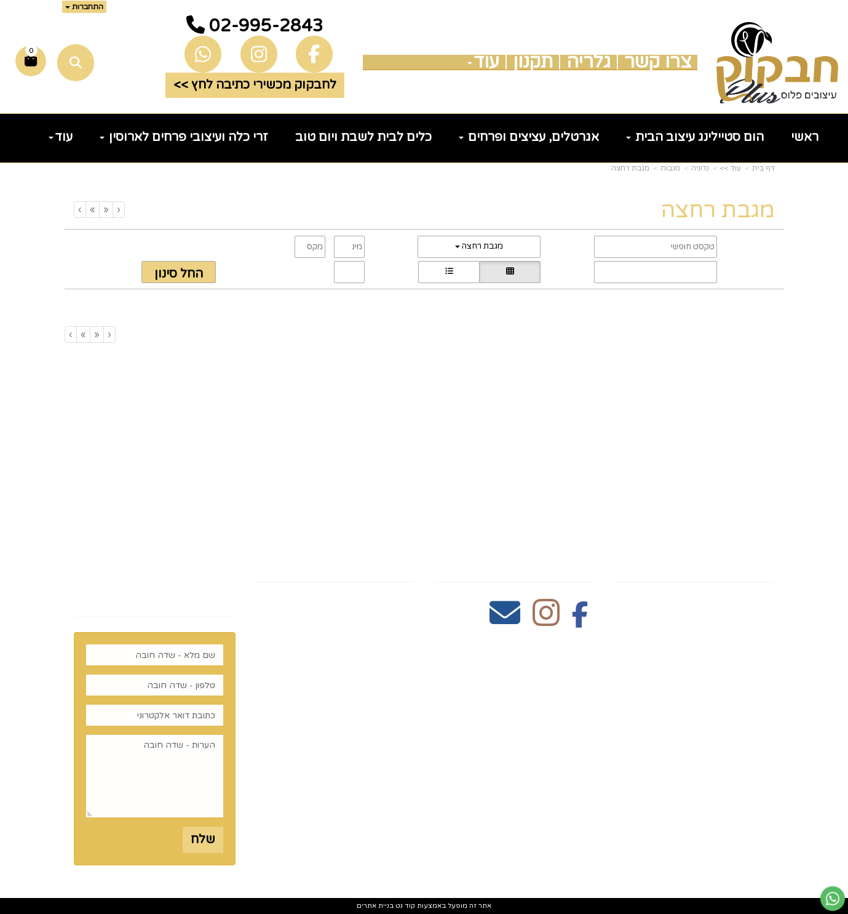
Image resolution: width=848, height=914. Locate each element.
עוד (483, 62)
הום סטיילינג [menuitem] (738, 758)
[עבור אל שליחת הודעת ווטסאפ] (832, 898)
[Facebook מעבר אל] (580, 620)
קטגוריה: (576, 247)
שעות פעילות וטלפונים (340, 560)
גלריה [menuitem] (588, 62)
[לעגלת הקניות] (30, 61)
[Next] (92, 209)
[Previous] (106, 209)
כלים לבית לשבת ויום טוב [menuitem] (363, 137)
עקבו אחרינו (554, 560)
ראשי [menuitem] (804, 137)
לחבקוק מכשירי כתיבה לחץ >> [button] (254, 85)
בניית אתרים (375, 906)
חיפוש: (756, 246)
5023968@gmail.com (348, 678)
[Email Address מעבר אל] (504, 620)
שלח (202, 839)
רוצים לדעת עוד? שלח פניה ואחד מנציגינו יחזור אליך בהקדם (154, 577)
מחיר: (405, 246)
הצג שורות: (395, 271)
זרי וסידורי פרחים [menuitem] (723, 739)
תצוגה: (579, 270)
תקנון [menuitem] (533, 62)
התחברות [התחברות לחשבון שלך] (84, 6)
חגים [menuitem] (761, 720)
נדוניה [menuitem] (757, 777)
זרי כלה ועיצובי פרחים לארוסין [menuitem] (184, 137)
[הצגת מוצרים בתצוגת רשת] (510, 272)
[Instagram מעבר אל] (546, 620)
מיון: (761, 271)
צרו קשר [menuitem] (657, 62)
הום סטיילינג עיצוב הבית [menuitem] (695, 137)
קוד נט (404, 906)
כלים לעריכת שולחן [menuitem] (718, 642)
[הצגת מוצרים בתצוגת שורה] (449, 272)
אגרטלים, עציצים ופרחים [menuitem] (529, 137)
